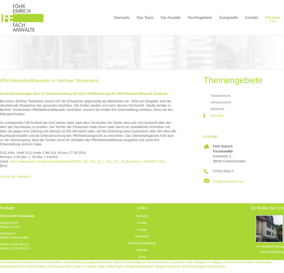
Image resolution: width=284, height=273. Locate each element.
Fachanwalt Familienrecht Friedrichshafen (31, 262)
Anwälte (142, 223)
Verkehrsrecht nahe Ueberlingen (248, 262)
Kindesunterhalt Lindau (64, 266)
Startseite (142, 216)
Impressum (142, 236)
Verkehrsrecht (221, 102)
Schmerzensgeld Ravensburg (203, 266)
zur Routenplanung (272, 252)
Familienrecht (221, 96)
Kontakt (142, 229)
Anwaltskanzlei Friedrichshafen (23, 266)
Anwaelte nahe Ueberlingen (103, 266)
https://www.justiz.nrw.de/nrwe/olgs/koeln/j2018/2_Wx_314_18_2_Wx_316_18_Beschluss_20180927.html (87, 161)
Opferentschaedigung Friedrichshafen (141, 262)
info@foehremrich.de (228, 181)
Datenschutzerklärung (142, 243)
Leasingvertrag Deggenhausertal (87, 262)
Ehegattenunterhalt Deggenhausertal (153, 266)
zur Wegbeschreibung (270, 246)
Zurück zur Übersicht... (16, 176)
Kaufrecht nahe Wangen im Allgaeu (196, 262)
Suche (142, 257)
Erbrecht (217, 115)
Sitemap (142, 250)
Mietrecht (217, 109)
